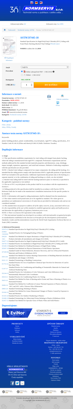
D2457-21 (5, 300)
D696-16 (5, 285)
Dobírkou (55, 330)
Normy (17, 326)
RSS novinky (55, 362)
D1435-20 (5, 296)
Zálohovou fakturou (55, 332)
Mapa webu (55, 366)
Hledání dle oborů (17, 343)
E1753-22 (5, 264)
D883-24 (5, 289)
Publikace (17, 328)
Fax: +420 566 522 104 (55, 349)
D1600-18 (5, 298)
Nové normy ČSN (56, 378)
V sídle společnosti (55, 353)
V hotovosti (55, 336)
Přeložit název (55, 44)
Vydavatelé (11, 30)
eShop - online (56, 345)
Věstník (55, 364)
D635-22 (5, 280)
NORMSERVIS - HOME (56, 368)
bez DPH (60, 24)
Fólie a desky (6, 125)
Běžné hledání (17, 339)
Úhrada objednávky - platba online (55, 340)
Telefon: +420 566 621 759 (55, 347)
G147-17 (5, 269)
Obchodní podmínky (56, 372)
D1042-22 (5, 292)
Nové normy (55, 360)
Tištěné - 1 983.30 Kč (32, 75)
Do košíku (51, 85)
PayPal (56, 328)
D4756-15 (5, 244)
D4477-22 (5, 241)
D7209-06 (5, 252)
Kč (25, 24)
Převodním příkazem (56, 334)
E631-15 (5, 260)
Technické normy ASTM (26, 30)
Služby (17, 332)
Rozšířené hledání (17, 341)
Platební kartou (55, 326)
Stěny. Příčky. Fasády (9, 127)
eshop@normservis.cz (56, 351)
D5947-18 (5, 248)
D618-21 (5, 277)
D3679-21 (5, 229)
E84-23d (5, 257)
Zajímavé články (55, 380)
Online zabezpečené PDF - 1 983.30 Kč (39, 72)
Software (17, 330)
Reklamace (56, 376)
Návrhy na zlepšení (55, 370)
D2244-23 (5, 273)
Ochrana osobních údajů (56, 374)
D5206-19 (5, 246)
